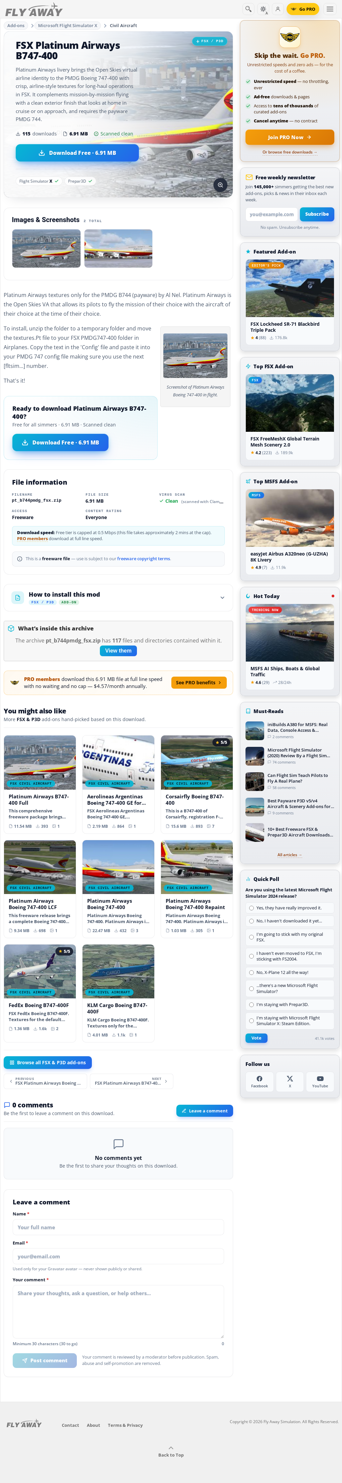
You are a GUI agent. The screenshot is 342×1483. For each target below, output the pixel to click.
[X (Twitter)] (290, 1082)
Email (20, 1243)
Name (21, 1214)
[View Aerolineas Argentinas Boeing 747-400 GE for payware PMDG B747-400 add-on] (118, 784)
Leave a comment (205, 1111)
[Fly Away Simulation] (34, 9)
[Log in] (278, 9)
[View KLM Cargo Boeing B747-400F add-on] (118, 993)
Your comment (31, 1280)
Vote (256, 1038)
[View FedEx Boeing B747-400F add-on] (40, 990)
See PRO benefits (199, 682)
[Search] (248, 9)
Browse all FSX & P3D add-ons (48, 1063)
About (93, 1425)
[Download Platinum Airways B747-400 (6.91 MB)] (77, 153)
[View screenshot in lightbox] (220, 185)
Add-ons (16, 25)
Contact (70, 1425)
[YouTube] (320, 1082)
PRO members (32, 538)
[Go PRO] (303, 9)
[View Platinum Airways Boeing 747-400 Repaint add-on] (197, 889)
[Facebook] (259, 1082)
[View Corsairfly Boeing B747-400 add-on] (197, 784)
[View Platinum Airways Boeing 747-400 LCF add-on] (40, 889)
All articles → (290, 855)
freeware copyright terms (143, 559)
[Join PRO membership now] (289, 137)
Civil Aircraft (123, 25)
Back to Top (171, 1452)
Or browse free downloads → (290, 152)
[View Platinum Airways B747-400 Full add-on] (40, 784)
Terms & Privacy (125, 1425)
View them (118, 651)
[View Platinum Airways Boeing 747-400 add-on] (118, 889)
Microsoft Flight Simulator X (68, 25)
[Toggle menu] (330, 9)
